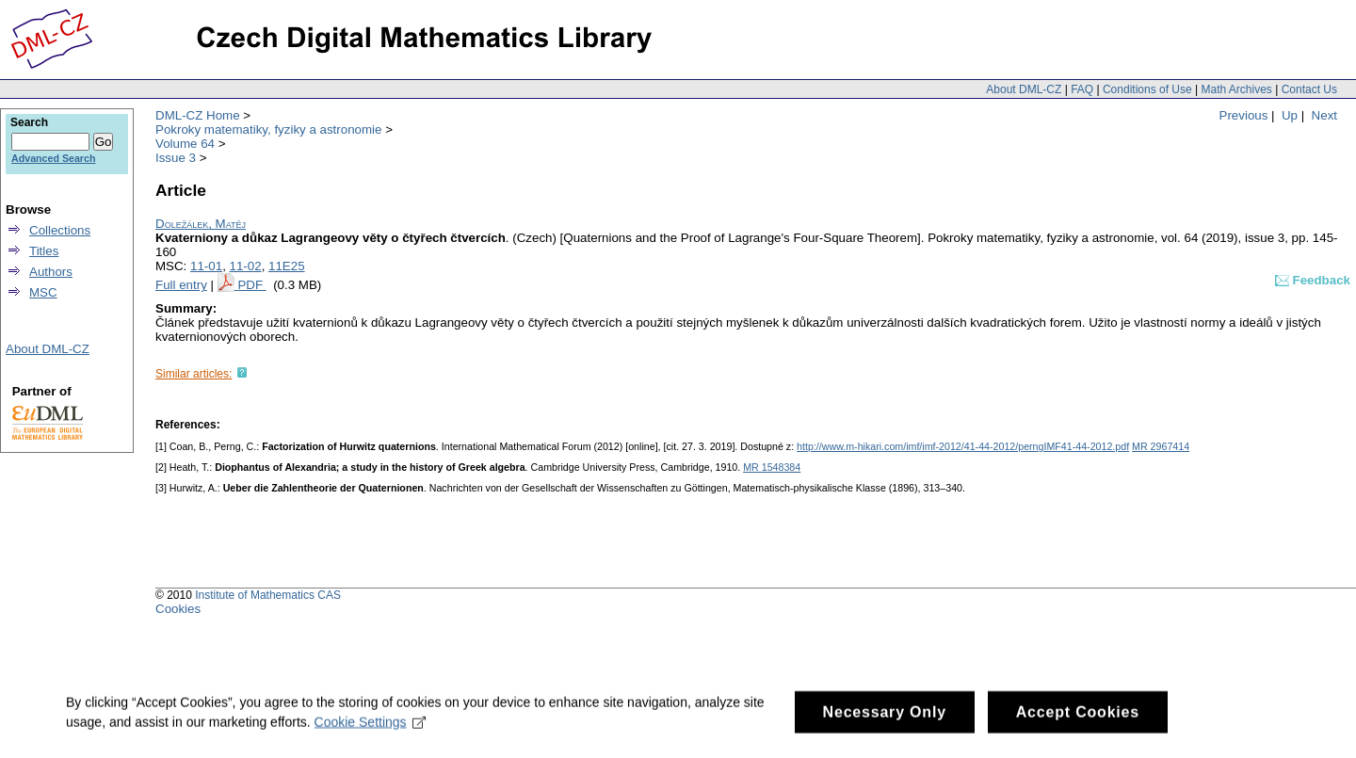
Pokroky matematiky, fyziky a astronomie (268, 129)
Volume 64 (185, 144)
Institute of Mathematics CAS (268, 595)
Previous (1243, 115)
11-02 (246, 266)
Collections (59, 230)
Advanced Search (53, 158)
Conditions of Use (1147, 89)
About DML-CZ (1023, 89)
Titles (43, 251)
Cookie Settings (371, 731)
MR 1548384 (771, 467)
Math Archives (1236, 89)
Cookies (178, 609)
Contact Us (1309, 89)
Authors (51, 272)
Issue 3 (175, 158)
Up (1290, 115)
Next (1324, 115)
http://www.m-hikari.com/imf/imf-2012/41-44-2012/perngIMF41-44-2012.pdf (963, 446)
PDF (251, 285)
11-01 (206, 266)
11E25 (286, 266)
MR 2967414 (1160, 446)
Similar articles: (193, 373)
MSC (43, 292)
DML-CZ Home (197, 115)
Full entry (181, 285)
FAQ (1082, 89)
